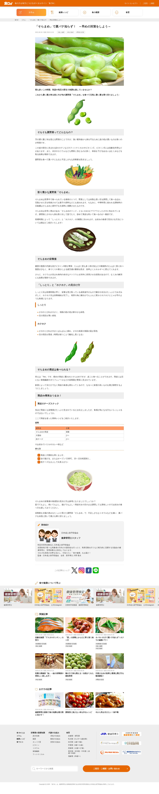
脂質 (34, 739)
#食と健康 (61, 32)
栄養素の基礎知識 (38, 733)
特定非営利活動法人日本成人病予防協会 (90, 784)
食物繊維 (36, 751)
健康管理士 (62, 784)
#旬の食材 (70, 32)
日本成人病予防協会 (69, 533)
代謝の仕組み (54, 733)
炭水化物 (36, 736)
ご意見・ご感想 (148, 3)
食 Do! (16, 20)
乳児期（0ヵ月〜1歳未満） (78, 739)
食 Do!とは (21, 733)
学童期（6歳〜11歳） (76, 745)
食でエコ (20, 742)
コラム (24, 20)
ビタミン (36, 745)
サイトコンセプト (131, 3)
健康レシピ (21, 739)
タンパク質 (37, 742)
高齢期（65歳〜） (75, 756)
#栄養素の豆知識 (40, 644)
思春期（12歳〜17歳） (76, 748)
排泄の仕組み (55, 742)
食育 (68, 733)
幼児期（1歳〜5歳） (75, 742)
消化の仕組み (55, 736)
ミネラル (36, 748)
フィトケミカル (38, 754)
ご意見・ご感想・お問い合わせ (106, 769)
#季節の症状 (80, 32)
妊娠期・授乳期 (74, 736)
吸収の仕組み (55, 739)
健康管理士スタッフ (70, 538)
